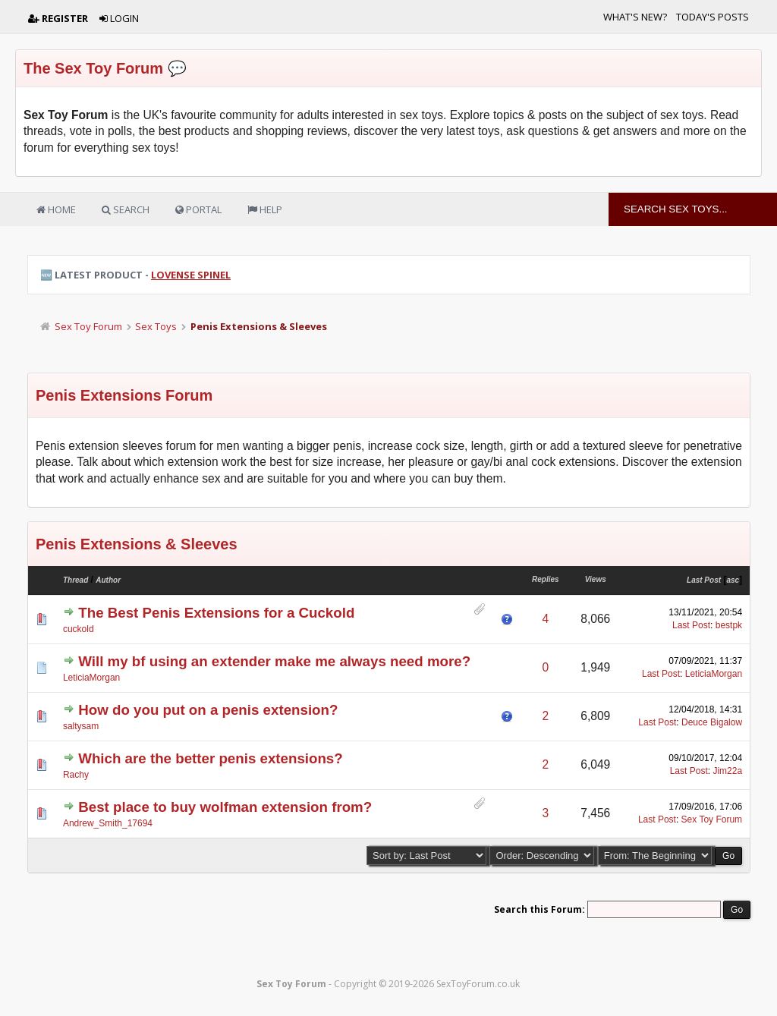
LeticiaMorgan (91, 677)
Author (108, 580)
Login (119, 18)
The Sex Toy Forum (93, 68)
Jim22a (727, 771)
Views (595, 579)
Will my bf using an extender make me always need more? (274, 661)
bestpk (729, 625)
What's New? (635, 17)
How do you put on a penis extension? (208, 710)
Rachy (76, 774)
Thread (75, 580)
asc (732, 580)
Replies (545, 579)
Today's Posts (712, 17)
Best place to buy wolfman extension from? (225, 807)
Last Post (704, 580)
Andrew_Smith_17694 (108, 823)
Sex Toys (156, 326)
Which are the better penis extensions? (210, 758)
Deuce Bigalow (711, 722)
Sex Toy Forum (88, 326)
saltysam (81, 726)
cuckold (78, 629)
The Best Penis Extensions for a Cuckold (216, 613)
